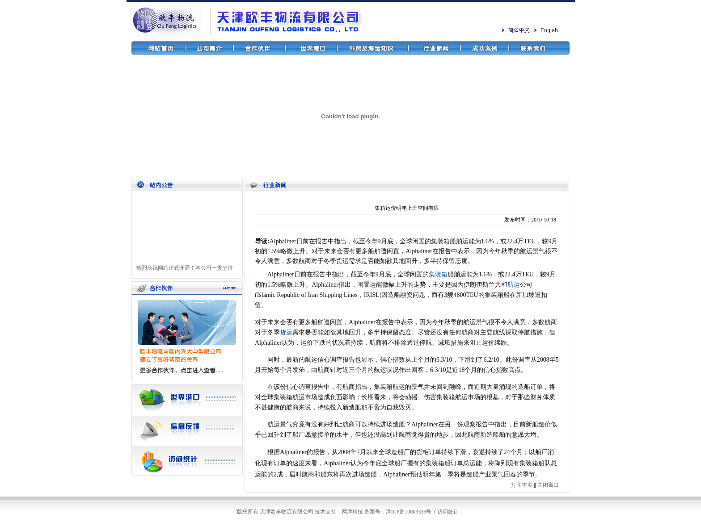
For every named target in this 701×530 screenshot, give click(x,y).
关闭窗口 (548, 485)
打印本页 (521, 485)
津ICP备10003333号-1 (411, 512)
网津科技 (352, 512)
